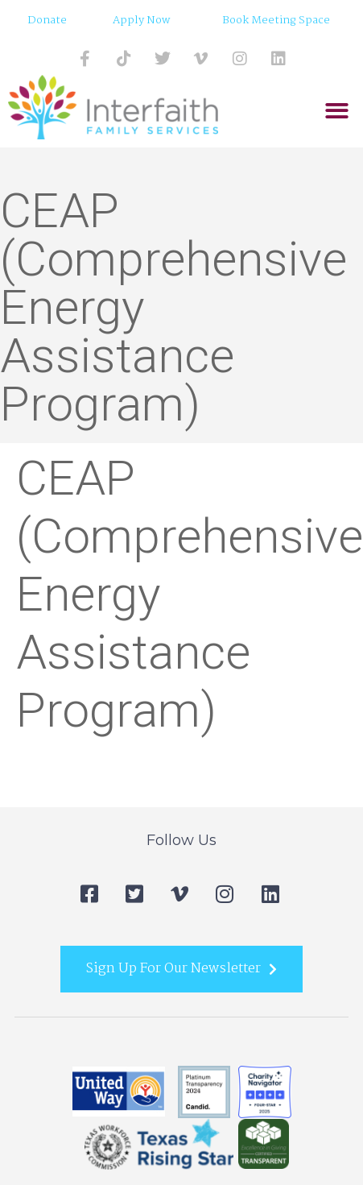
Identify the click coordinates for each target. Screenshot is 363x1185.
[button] (337, 112)
